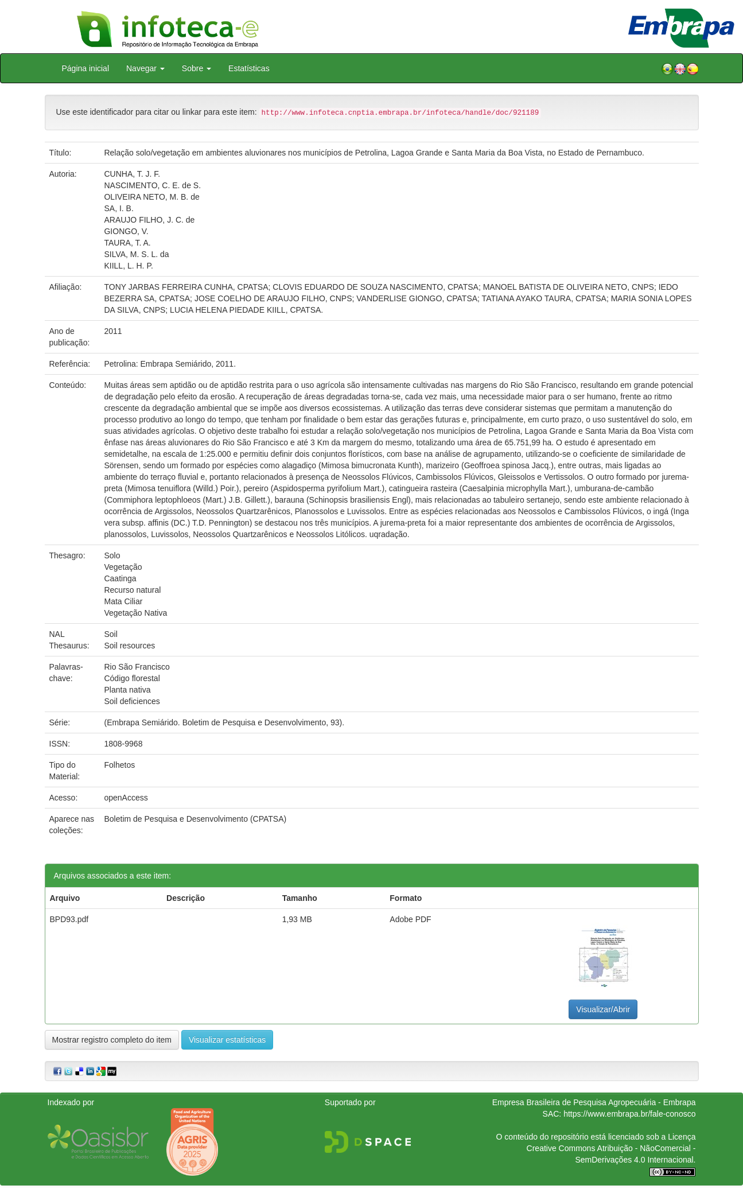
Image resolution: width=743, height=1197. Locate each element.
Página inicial (86, 68)
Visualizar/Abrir (603, 1009)
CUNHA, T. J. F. (132, 173)
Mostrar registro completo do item (112, 1039)
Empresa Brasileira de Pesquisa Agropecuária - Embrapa (594, 1102)
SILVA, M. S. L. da (136, 254)
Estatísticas (249, 68)
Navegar (145, 68)
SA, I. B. (118, 208)
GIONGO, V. (126, 231)
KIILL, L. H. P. (128, 265)
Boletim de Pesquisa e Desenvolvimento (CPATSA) (195, 818)
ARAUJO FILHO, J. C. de (149, 219)
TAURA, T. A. (127, 242)
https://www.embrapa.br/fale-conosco (629, 1113)
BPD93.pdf (69, 919)
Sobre (196, 68)
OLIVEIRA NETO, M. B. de (151, 196)
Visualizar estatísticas (227, 1039)
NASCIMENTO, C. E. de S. (152, 185)
